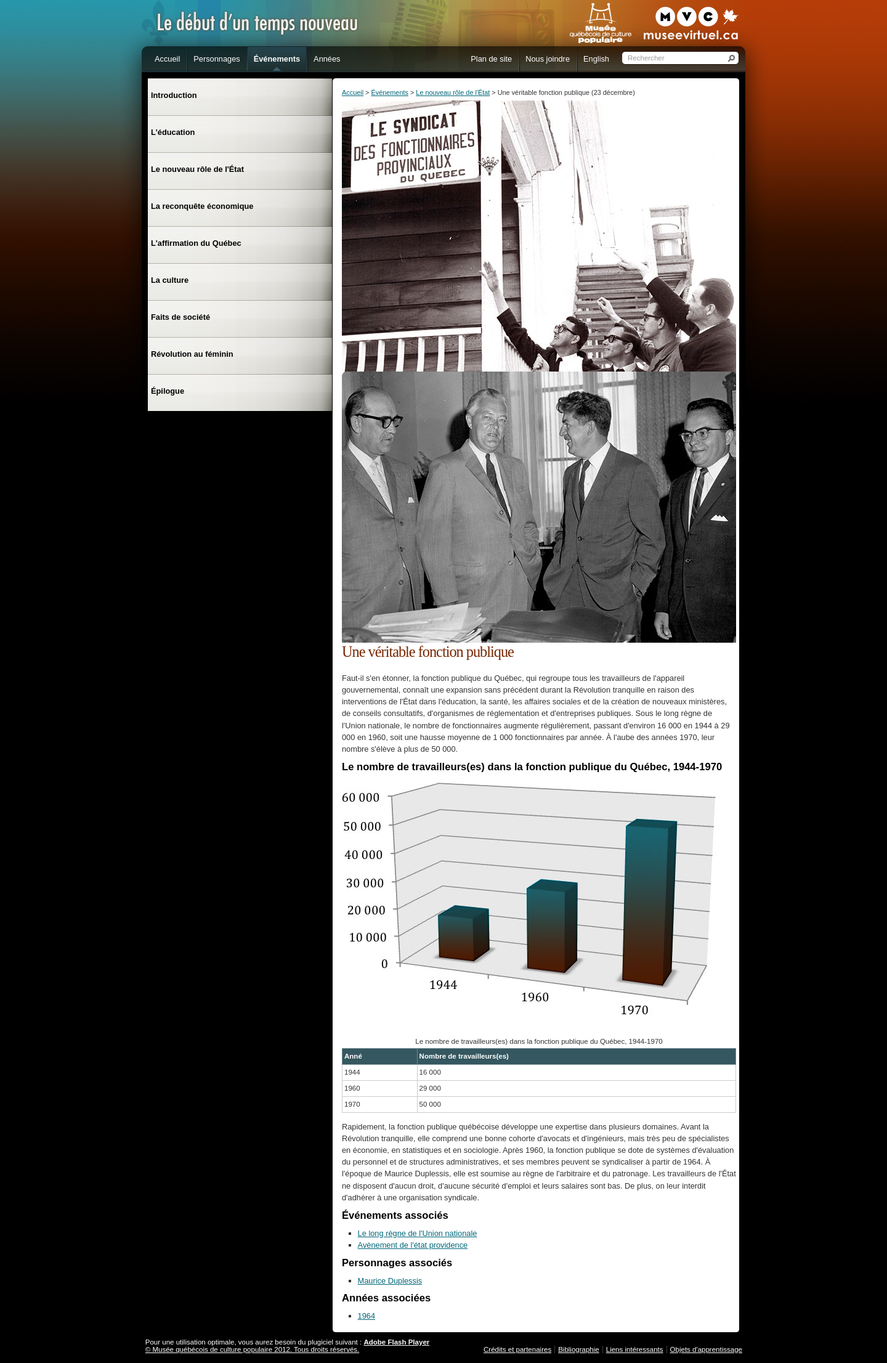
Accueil (352, 92)
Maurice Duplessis (390, 1280)
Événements (389, 92)
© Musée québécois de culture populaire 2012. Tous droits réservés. (252, 1349)
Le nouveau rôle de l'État (453, 92)
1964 (366, 1315)
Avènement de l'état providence (413, 1245)
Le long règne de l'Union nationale (417, 1233)
